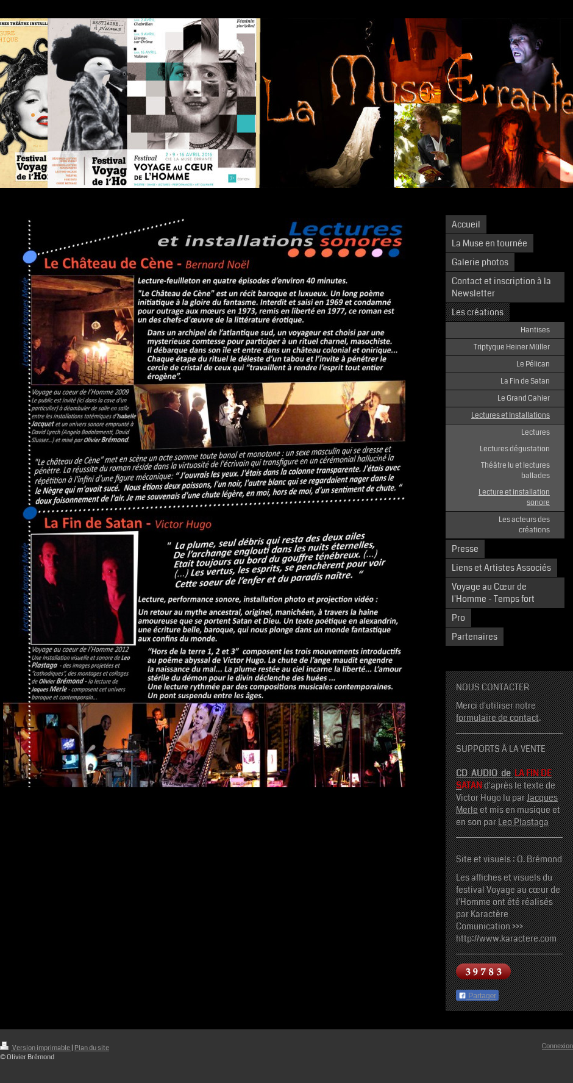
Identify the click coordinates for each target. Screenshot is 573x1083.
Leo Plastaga (523, 822)
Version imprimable (35, 1048)
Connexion (557, 1046)
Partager (477, 996)
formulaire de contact (497, 718)
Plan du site (91, 1048)
